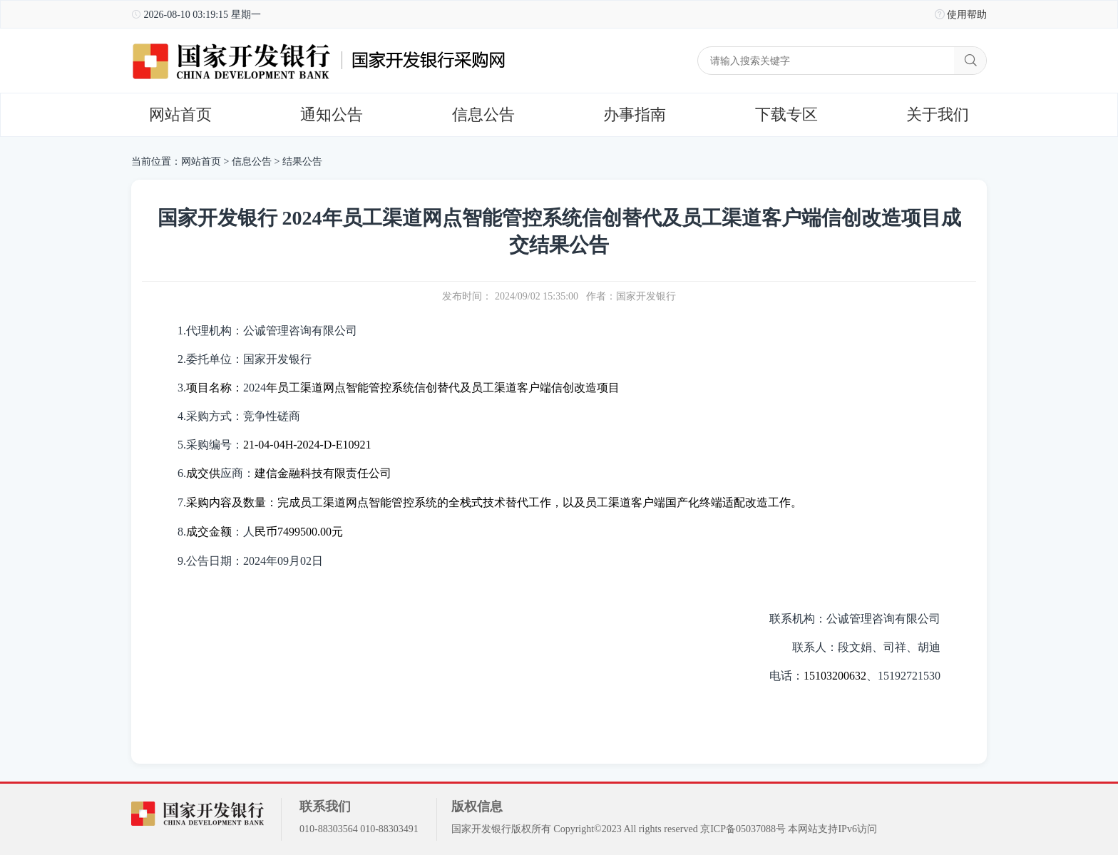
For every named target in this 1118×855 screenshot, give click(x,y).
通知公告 (331, 114)
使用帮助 (967, 14)
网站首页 (180, 114)
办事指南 (634, 114)
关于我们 (937, 114)
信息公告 (483, 114)
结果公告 (302, 161)
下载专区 (786, 114)
